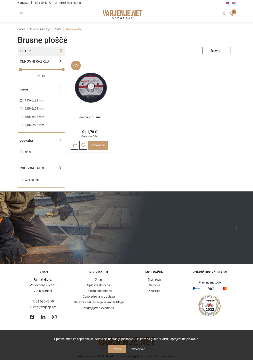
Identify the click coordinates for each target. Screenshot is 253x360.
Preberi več (137, 349)
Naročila (154, 285)
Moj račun (154, 279)
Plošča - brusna (88, 117)
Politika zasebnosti (98, 291)
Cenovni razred (34, 61)
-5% (76, 65)
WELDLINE (32, 180)
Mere (24, 89)
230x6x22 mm (34, 125)
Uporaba (26, 140)
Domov (21, 29)
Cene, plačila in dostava (99, 296)
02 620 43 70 (43, 2)
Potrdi (117, 349)
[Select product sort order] (216, 50)
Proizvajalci (32, 168)
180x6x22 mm (34, 117)
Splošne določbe (98, 285)
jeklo (28, 152)
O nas (99, 279)
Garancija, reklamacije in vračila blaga (99, 302)
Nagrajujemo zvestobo (98, 308)
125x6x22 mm (34, 108)
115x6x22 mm (34, 100)
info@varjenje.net (70, 2)
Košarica (154, 291)
